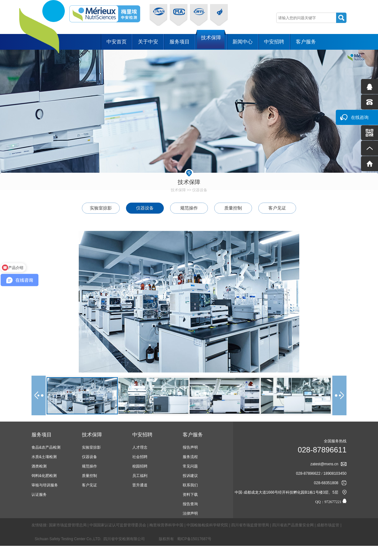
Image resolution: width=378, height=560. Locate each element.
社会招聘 (139, 457)
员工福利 (139, 475)
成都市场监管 (328, 525)
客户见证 (277, 207)
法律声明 (190, 513)
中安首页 (116, 41)
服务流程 (190, 457)
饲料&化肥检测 (44, 475)
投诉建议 (190, 475)
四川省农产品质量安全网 (293, 525)
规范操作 (189, 207)
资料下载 (190, 494)
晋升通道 (139, 485)
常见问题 (190, 466)
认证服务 (39, 494)
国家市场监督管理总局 (68, 525)
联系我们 (190, 485)
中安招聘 (274, 41)
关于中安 (148, 41)
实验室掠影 (101, 207)
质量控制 (233, 207)
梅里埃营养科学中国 (166, 525)
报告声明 (190, 447)
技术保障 (211, 41)
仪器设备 (199, 190)
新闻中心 (242, 41)
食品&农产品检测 (46, 447)
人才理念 (139, 447)
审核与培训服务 (45, 485)
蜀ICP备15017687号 (194, 539)
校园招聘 (139, 466)
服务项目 (179, 41)
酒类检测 (39, 466)
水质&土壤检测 (44, 457)
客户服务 (306, 41)
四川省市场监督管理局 (250, 525)
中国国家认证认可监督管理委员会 (117, 525)
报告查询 (190, 504)
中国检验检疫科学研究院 (207, 525)
